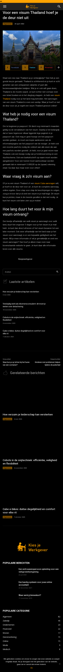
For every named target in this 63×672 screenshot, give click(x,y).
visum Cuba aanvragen (45, 183)
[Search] (57, 272)
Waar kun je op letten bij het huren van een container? (16, 363)
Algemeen (7, 24)
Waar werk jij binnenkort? (30, 595)
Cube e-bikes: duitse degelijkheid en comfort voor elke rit (24, 332)
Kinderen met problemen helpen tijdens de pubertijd (47, 363)
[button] (4, 6)
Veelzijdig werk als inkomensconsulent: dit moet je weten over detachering (24, 305)
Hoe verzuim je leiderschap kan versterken (21, 291)
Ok (31, 668)
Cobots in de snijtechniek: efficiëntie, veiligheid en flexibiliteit (24, 319)
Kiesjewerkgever (25, 259)
